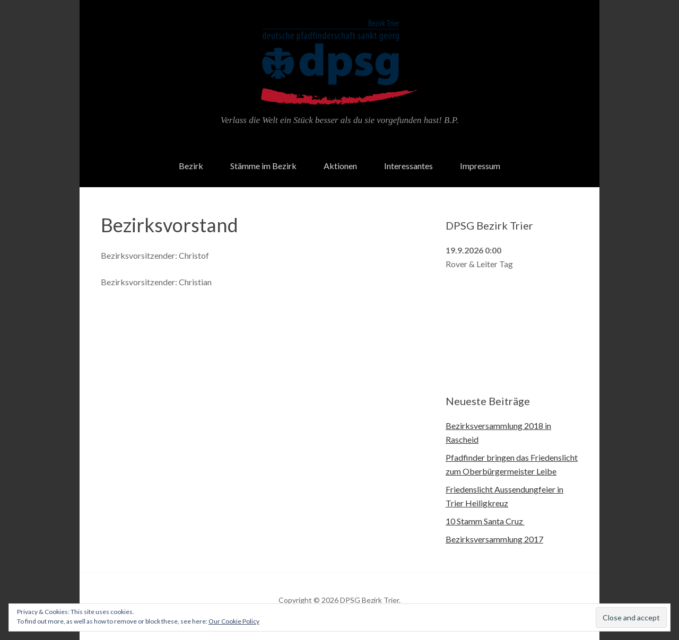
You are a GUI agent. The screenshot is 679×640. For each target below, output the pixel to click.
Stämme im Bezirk (263, 166)
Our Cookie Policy (233, 621)
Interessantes (408, 166)
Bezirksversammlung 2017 (494, 539)
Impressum (480, 166)
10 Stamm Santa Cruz (485, 521)
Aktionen (340, 166)
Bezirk (191, 166)
